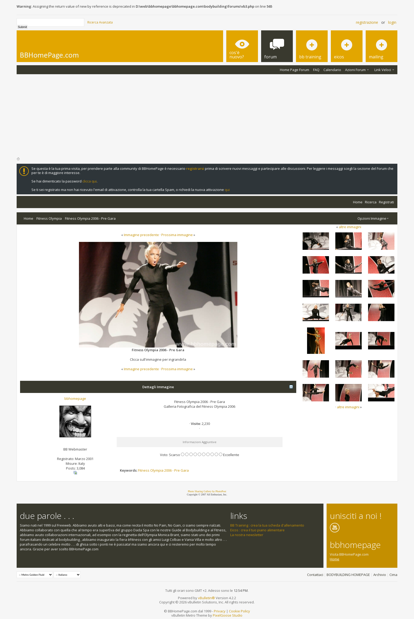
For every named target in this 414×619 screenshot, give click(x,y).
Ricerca (371, 202)
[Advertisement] (207, 114)
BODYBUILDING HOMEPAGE (348, 574)
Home (358, 202)
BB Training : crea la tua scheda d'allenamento (267, 525)
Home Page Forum (294, 69)
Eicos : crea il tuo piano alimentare (257, 530)
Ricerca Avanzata (100, 22)
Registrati (386, 202)
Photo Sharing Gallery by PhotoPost (207, 491)
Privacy (219, 611)
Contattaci (315, 574)
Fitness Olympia (49, 218)
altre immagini (350, 226)
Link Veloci (382, 69)
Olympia (156, 470)
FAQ (316, 69)
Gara (185, 470)
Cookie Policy (239, 611)
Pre (177, 470)
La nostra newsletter (246, 534)
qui (227, 189)
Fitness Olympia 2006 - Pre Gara (90, 218)
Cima (393, 574)
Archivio (379, 574)
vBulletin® (206, 597)
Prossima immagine (177, 234)
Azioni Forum (355, 69)
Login (392, 22)
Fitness (143, 470)
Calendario (332, 69)
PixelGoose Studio (227, 615)
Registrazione (367, 22)
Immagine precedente (141, 234)
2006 (168, 470)
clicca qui (89, 181)
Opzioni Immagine (371, 218)
